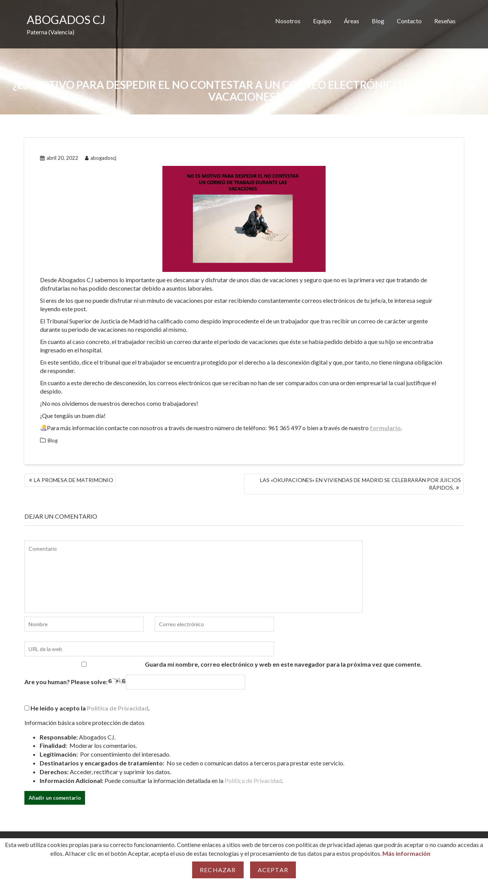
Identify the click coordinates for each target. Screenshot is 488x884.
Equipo (322, 20)
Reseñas (445, 20)
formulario (385, 427)
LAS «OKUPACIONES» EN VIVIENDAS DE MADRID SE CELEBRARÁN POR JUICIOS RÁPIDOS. (360, 484)
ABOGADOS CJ (66, 19)
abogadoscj (100, 158)
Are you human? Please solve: (134, 682)
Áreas (351, 20)
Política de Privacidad (117, 708)
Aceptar (273, 869)
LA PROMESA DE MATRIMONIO (73, 480)
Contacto (409, 20)
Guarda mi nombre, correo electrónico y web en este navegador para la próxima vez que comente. (283, 664)
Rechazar (218, 869)
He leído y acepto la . (87, 708)
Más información (406, 853)
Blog (378, 20)
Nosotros (287, 20)
